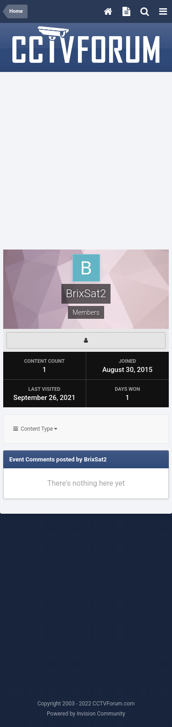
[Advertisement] (86, 161)
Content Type (35, 429)
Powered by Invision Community (86, 713)
